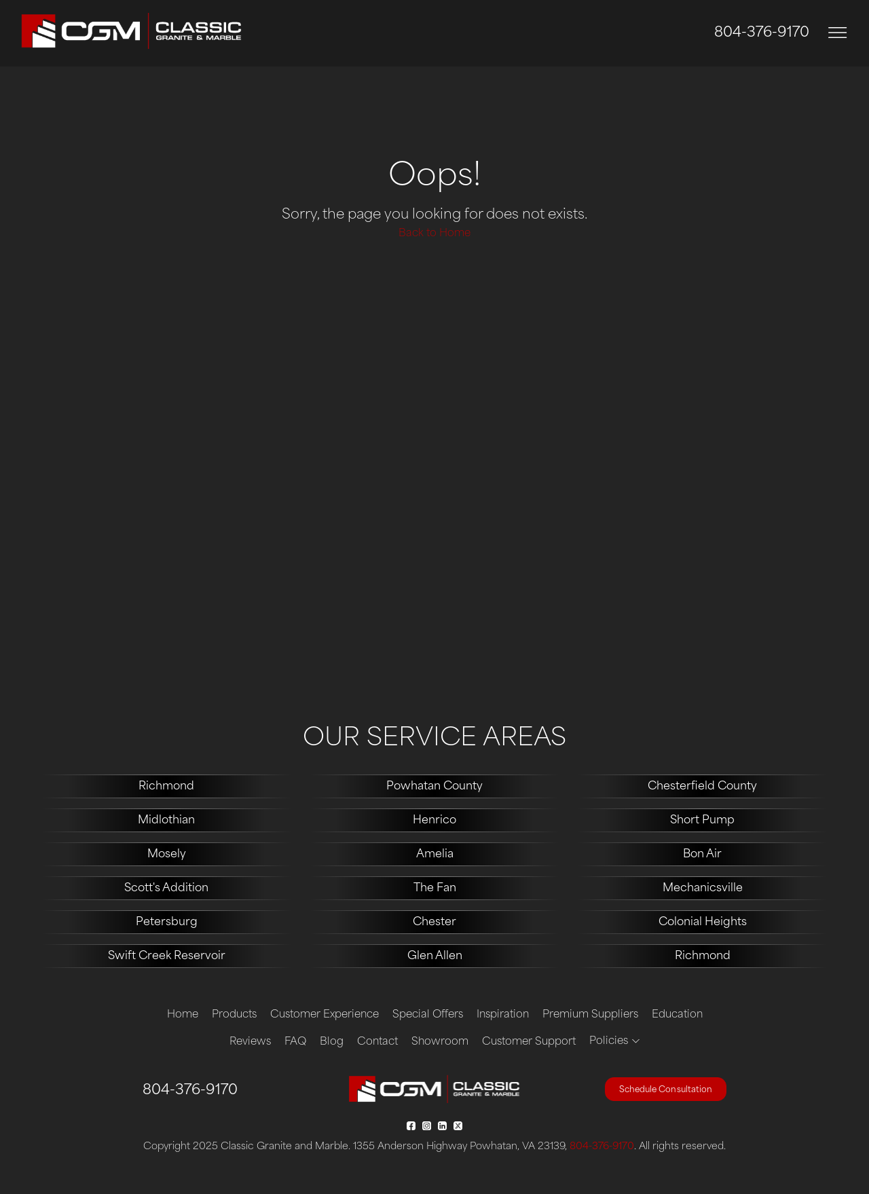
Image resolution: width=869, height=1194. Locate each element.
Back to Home (434, 234)
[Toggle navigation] (837, 32)
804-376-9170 (761, 33)
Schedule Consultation (665, 1090)
